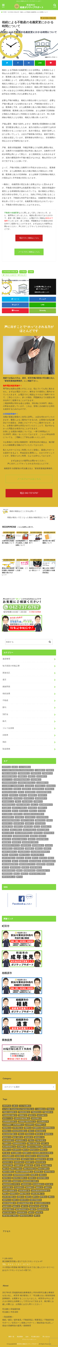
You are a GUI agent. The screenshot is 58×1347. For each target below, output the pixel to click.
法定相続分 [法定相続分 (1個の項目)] (30, 817)
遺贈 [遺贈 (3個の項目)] (19, 870)
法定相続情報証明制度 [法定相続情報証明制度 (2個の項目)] (11, 820)
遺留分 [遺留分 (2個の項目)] (50, 864)
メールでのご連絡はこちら (29, 252)
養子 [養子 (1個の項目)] (19, 877)
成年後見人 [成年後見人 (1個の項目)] (28, 798)
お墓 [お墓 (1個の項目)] (14, 767)
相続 (31, 272)
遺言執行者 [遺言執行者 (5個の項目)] (15, 867)
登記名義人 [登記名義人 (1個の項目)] (46, 826)
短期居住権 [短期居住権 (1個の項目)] (26, 845)
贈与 (4, 707)
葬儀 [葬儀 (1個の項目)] (5, 855)
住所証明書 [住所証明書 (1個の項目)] (36, 779)
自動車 (5, 735)
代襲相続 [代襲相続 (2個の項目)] (22, 776)
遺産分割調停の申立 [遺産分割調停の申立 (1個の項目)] (27, 864)
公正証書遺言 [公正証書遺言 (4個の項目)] (42, 783)
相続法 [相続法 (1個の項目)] (42, 836)
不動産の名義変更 (10, 275)
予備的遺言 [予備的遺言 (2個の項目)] (47, 773)
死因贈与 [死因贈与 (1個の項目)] (18, 814)
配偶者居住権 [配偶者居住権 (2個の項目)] (29, 870)
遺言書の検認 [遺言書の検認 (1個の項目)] (36, 867)
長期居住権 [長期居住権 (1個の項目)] (7, 874)
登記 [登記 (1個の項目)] (36, 826)
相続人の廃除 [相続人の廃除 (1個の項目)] (16, 830)
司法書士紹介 (35, 1336)
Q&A (27, 1336)
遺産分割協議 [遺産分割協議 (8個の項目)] (35, 861)
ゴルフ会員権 (8, 728)
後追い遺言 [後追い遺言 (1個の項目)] (7, 798)
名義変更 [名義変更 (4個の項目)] (27, 789)
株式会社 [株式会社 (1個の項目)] (24, 811)
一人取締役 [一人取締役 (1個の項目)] (40, 770)
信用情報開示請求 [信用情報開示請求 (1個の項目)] (9, 783)
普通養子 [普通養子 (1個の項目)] (42, 808)
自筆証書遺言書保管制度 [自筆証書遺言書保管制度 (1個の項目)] (40, 852)
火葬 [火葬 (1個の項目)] (49, 820)
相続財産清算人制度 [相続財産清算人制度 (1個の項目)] (30, 842)
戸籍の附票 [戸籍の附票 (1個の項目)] (27, 801)
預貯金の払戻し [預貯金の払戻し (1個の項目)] (9, 877)
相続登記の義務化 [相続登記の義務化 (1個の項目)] (19, 839)
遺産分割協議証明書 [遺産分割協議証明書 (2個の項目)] (10, 864)
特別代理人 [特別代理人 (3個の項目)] (7, 823)
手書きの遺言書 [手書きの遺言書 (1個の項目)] (23, 804)
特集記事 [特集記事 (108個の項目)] (7, 826)
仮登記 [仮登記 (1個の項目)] (31, 776)
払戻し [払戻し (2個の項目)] (34, 804)
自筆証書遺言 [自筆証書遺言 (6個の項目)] (23, 852)
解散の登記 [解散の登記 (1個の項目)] (24, 855)
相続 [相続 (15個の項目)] (5, 830)
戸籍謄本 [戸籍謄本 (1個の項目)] (38, 801)
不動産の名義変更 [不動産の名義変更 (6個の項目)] (9, 773)
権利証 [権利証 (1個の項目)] (33, 811)
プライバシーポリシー (29, 1339)
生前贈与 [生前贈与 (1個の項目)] (18, 826)
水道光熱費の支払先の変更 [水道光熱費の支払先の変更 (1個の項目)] (33, 814)
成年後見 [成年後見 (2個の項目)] (18, 798)
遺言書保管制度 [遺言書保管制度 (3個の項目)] (9, 870)
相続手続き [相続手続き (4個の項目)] (48, 833)
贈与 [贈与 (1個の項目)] (35, 858)
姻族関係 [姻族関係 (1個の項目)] (32, 795)
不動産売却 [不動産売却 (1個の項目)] (36, 773)
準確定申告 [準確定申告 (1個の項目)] (40, 820)
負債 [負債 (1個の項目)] (28, 858)
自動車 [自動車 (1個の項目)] (47, 848)
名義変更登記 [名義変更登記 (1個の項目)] (38, 789)
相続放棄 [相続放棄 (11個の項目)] (7, 836)
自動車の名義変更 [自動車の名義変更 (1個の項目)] (9, 852)
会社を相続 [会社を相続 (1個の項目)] (41, 776)
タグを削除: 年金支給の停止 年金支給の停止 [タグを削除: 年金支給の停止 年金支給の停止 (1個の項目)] (18, 770)
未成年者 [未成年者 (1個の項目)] (7, 811)
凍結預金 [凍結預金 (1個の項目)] (51, 786)
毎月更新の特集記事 (10, 272)
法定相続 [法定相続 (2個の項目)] (19, 817)
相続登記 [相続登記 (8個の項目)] (7, 839)
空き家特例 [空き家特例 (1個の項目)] (18, 848)
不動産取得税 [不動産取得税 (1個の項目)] (23, 773)
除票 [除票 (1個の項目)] (16, 874)
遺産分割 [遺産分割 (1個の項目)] (24, 861)
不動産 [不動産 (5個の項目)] (50, 770)
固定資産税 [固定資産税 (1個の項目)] (30, 792)
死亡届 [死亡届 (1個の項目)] (41, 811)
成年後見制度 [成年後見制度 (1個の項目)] (41, 798)
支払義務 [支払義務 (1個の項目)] (7, 808)
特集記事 (23, 275)
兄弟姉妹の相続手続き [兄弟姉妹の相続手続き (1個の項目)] (26, 783)
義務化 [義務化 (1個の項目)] (39, 848)
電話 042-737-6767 (29, 493)
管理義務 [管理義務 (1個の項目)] (29, 848)
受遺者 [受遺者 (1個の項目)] (17, 789)
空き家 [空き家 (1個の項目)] (49, 845)
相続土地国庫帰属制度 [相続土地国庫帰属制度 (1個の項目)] (24, 833)
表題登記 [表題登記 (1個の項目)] (14, 855)
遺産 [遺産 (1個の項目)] (15, 861)
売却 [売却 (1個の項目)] (5, 795)
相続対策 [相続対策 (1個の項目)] (38, 833)
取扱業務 (6, 749)
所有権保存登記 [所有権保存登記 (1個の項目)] (9, 804)
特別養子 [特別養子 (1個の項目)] (29, 823)
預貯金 (5, 714)
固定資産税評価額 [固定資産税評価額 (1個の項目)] (44, 792)
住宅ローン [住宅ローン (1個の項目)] (7, 779)
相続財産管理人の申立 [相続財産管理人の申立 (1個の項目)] (11, 845)
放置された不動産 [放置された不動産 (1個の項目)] (19, 808)
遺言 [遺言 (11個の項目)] (5, 867)
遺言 (4, 679)
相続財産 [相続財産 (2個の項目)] (17, 842)
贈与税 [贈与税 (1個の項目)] (43, 858)
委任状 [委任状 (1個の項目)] (23, 795)
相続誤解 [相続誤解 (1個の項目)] (7, 842)
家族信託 (6, 673)
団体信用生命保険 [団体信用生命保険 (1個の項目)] (9, 792)
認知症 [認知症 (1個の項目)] (20, 858)
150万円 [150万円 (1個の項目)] (6, 767)
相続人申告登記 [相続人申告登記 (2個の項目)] (30, 830)
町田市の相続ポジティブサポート (28, 1344)
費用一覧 (11, 1336)
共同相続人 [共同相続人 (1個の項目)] (40, 786)
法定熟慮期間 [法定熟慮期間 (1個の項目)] (8, 817)
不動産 (24, 272)
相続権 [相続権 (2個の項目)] (34, 836)
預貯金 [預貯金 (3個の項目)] (24, 874)
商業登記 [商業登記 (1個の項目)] (49, 789)
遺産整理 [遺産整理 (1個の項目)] (41, 864)
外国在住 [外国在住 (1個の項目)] (14, 795)
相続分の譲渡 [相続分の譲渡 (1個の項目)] (8, 833)
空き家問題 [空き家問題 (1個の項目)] (7, 848)
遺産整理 (6, 659)
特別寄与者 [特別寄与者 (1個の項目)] (18, 823)
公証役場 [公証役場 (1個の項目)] (29, 786)
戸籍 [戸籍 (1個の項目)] (18, 801)
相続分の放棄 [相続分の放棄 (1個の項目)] (43, 830)
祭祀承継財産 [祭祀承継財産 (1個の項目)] (38, 845)
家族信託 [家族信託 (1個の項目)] (42, 795)
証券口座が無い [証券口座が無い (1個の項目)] (37, 855)
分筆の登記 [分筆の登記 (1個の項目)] (7, 789)
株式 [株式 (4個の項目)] (15, 811)
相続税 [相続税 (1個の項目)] (31, 839)
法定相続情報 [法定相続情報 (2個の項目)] (42, 817)
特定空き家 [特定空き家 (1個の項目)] (40, 823)
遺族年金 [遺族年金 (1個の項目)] (7, 861)
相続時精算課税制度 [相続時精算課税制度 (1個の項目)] (21, 836)
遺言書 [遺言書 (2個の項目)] (25, 867)
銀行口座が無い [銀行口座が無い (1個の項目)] (43, 870)
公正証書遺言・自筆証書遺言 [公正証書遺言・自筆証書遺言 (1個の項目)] (13, 786)
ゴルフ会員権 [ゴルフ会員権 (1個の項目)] (24, 767)
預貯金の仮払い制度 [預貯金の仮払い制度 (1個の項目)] (37, 874)
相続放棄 (6, 693)
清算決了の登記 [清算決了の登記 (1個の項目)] (27, 820)
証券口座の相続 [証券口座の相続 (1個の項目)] (9, 858)
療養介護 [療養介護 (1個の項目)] (28, 826)
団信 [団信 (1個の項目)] (20, 792)
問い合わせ (46, 1336)
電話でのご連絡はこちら (29, 238)
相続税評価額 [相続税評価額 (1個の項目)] (42, 839)
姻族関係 (6, 686)
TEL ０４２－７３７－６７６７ (16, 1264)
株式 (4, 721)
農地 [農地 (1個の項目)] (50, 858)
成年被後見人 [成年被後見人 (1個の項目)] (8, 801)
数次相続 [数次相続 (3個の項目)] (32, 808)
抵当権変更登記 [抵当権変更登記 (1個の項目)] (46, 804)
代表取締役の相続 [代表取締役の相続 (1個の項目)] (9, 776)
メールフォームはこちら (29, 479)
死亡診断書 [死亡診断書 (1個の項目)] (7, 814)
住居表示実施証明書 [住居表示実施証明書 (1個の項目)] (21, 779)
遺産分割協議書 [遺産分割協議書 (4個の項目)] (49, 861)
